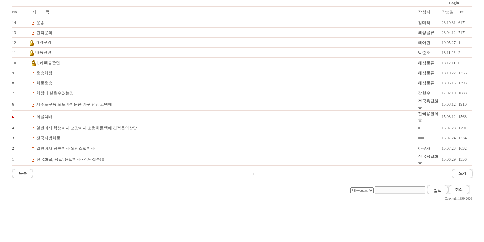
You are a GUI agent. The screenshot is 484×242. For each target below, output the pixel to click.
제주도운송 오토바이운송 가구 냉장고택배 (74, 104)
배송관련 (43, 52)
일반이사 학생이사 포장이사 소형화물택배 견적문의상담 (86, 128)
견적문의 (44, 32)
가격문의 (43, 42)
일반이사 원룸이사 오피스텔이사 (65, 148)
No (14, 12)
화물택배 (44, 116)
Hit (460, 12)
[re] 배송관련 (48, 62)
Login (454, 3)
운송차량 (44, 73)
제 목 (40, 12)
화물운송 (44, 83)
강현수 (424, 93)
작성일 (448, 12)
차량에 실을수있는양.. (56, 93)
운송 (40, 22)
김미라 (424, 22)
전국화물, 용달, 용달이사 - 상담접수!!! (70, 159)
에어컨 (424, 42)
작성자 (424, 12)
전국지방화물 (48, 138)
